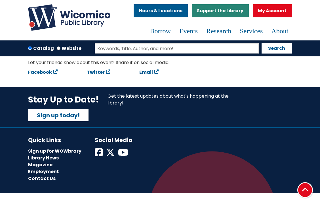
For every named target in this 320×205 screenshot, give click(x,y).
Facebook (40, 72)
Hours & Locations (160, 10)
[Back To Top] (305, 190)
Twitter (96, 72)
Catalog (43, 48)
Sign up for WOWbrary (54, 151)
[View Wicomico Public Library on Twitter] (111, 154)
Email (146, 72)
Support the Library (220, 10)
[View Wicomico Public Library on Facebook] (99, 154)
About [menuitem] (279, 31)
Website (71, 48)
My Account (272, 10)
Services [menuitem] (251, 31)
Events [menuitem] (188, 31)
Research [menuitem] (218, 31)
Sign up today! (58, 115)
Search (276, 48)
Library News (43, 158)
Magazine (40, 164)
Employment (43, 171)
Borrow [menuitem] (160, 31)
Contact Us (42, 178)
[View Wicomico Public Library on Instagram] (123, 154)
